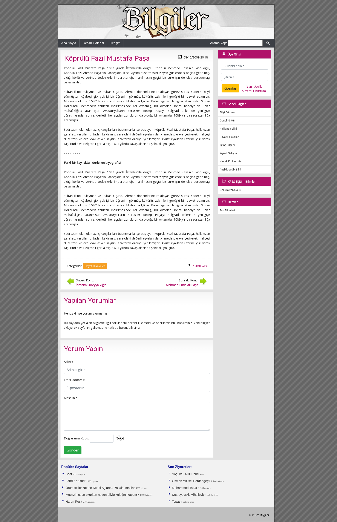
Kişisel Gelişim (228, 153)
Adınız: (68, 361)
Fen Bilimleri (227, 210)
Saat (69, 474)
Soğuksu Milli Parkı (185, 474)
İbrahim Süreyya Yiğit (91, 285)
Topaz (176, 501)
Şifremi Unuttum (254, 91)
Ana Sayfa (68, 43)
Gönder (73, 450)
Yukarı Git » (200, 265)
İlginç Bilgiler (227, 145)
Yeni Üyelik (254, 86)
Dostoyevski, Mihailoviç (188, 494)
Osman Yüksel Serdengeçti (191, 481)
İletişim (115, 43)
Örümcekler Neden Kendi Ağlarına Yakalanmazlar (100, 488)
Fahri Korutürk (76, 481)
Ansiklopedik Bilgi (230, 169)
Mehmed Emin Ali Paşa (182, 285)
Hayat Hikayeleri (229, 137)
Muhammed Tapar (185, 488)
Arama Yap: (218, 43)
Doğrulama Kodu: (76, 438)
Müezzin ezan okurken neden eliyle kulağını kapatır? (102, 494)
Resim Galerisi (93, 43)
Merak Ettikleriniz (230, 161)
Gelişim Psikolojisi (230, 190)
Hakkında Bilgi (228, 128)
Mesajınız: (71, 398)
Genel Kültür (227, 120)
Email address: (74, 380)
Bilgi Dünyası (227, 112)
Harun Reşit (74, 501)
